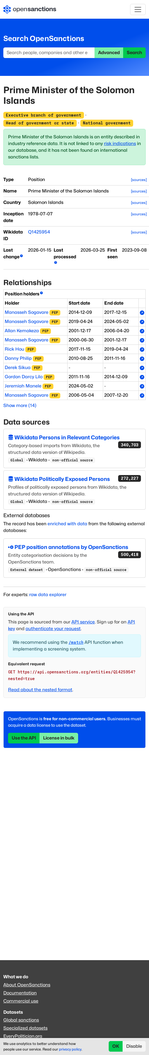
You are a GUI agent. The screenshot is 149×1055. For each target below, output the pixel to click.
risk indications (120, 143)
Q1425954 (39, 232)
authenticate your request (53, 628)
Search (134, 52)
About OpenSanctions (26, 984)
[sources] (139, 180)
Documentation (20, 993)
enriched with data (67, 523)
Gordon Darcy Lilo (24, 376)
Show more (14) (19, 405)
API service (83, 622)
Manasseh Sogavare (26, 312)
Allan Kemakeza (22, 330)
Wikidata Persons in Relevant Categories (74, 438)
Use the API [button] (24, 738)
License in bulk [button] (58, 738)
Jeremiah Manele (23, 386)
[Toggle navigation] (138, 9)
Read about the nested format (40, 689)
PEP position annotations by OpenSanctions (74, 547)
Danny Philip (18, 358)
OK (115, 1046)
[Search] (49, 52)
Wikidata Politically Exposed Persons (74, 478)
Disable (134, 1046)
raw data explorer (47, 594)
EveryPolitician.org (22, 1036)
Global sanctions (21, 1020)
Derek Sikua (18, 367)
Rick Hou (14, 349)
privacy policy (70, 1049)
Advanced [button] (109, 52)
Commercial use (20, 1001)
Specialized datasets (25, 1028)
